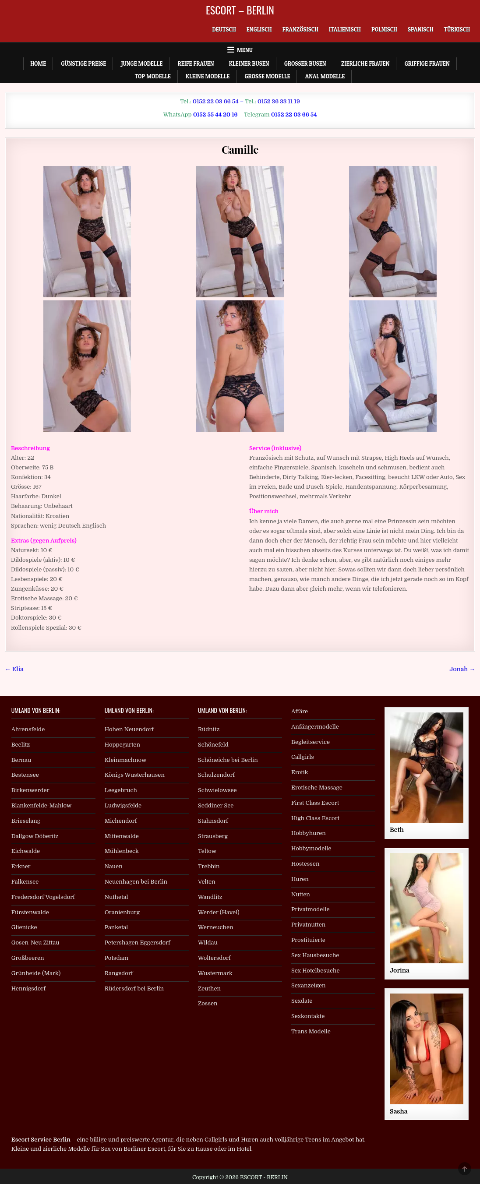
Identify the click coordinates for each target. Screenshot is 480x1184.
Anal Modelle (325, 76)
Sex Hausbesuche (315, 955)
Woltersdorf (214, 958)
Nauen (114, 866)
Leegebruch (121, 790)
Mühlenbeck (122, 851)
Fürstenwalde (30, 912)
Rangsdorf (119, 973)
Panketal (116, 927)
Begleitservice (310, 742)
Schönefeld (213, 744)
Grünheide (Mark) (36, 973)
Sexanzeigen (308, 985)
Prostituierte (308, 940)
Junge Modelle (142, 63)
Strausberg (213, 836)
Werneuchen (215, 927)
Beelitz (20, 744)
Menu (245, 49)
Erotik (299, 772)
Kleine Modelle (207, 76)
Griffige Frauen (427, 63)
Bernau (21, 760)
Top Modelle (153, 76)
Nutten (300, 894)
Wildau (208, 942)
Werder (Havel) (219, 912)
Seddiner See (216, 805)
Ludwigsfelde (123, 805)
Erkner (21, 866)
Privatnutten (308, 924)
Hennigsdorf (28, 988)
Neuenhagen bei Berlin (136, 881)
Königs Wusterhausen (135, 775)
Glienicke (24, 927)
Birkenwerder (30, 790)
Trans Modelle (311, 1031)
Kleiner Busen (249, 63)
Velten (206, 881)
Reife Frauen (195, 63)
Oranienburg (122, 912)
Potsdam (116, 958)
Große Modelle (267, 76)
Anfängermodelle (315, 726)
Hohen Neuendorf (129, 729)
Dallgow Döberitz (35, 836)
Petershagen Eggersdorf (137, 942)
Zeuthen (209, 988)
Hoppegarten (122, 744)
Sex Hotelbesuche (315, 970)
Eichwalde (25, 851)
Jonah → (462, 669)
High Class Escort (315, 818)
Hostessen (305, 863)
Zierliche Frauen (365, 63)
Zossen (208, 1003)
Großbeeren (27, 958)
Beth (397, 829)
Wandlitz (210, 897)
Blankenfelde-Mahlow (41, 805)
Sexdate (301, 1000)
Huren (300, 879)
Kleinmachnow (126, 760)
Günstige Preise (83, 63)
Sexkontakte (308, 1016)
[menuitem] (224, 29)
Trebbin (209, 866)
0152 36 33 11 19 (279, 101)
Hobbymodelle (311, 848)
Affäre (299, 711)
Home (38, 63)
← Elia (14, 669)
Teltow (207, 851)
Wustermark (215, 973)
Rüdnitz (208, 729)
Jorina (399, 970)
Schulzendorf (216, 775)
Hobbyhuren (308, 833)
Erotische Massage (316, 787)
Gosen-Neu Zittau (35, 942)
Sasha (398, 1111)
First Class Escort (315, 803)
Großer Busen (305, 63)
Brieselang (25, 821)
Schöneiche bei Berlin (228, 760)
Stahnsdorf (213, 821)
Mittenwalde (122, 836)
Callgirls (302, 757)
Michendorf (121, 821)
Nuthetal (116, 897)
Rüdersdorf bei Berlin (134, 988)
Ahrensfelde (28, 729)
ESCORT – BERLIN (240, 10)
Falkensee (25, 881)
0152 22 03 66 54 (216, 101)
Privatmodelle (310, 909)
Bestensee (25, 775)
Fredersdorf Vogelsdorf (43, 897)
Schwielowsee (217, 790)
